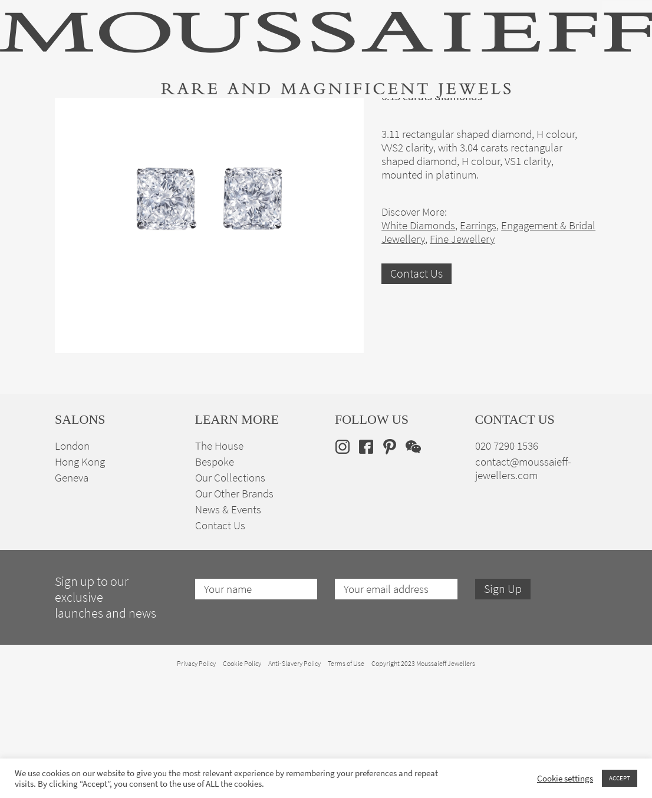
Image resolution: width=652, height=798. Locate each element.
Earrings (478, 341)
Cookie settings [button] (565, 778)
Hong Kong (80, 577)
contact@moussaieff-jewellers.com (523, 584)
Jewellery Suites (224, 112)
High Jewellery (83, 112)
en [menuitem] (571, 110)
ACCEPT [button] (619, 778)
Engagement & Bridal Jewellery (327, 112)
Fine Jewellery (152, 112)
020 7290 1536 (506, 561)
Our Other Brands (234, 609)
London (72, 561)
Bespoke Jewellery (436, 112)
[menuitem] (578, 110)
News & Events (228, 625)
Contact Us (416, 389)
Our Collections (230, 593)
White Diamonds (418, 341)
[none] (578, 110)
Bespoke (214, 577)
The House (505, 112)
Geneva (71, 593)
